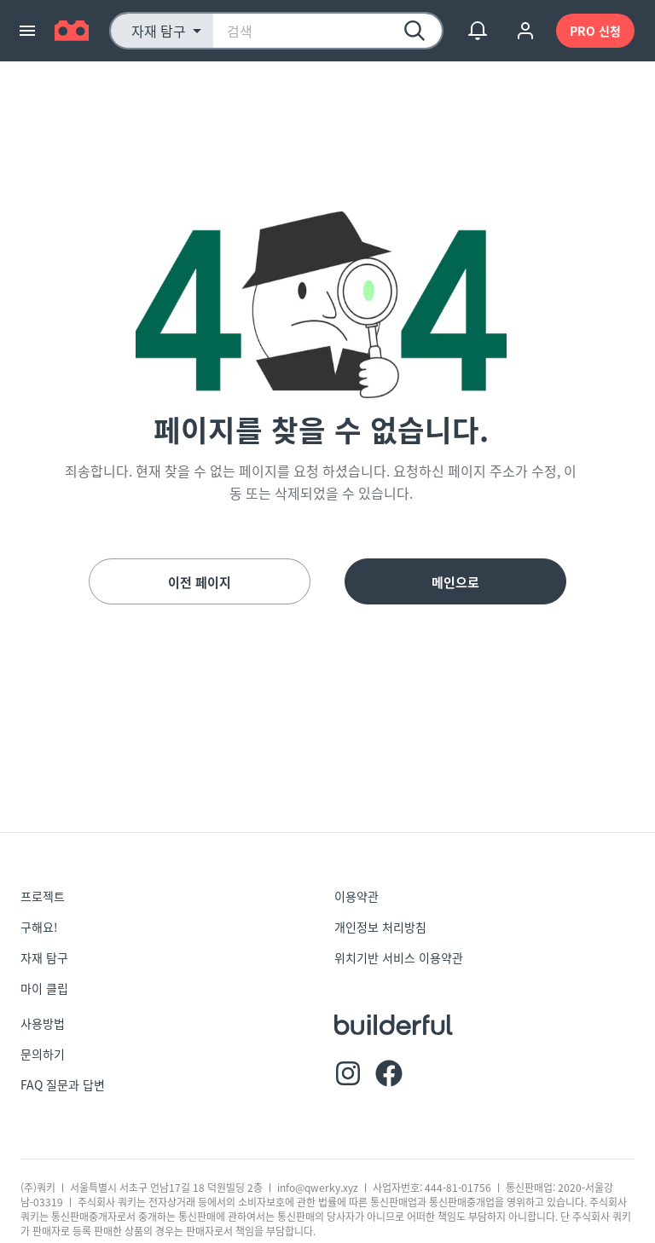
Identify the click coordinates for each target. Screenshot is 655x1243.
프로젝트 (42, 896)
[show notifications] (477, 30)
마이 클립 (44, 988)
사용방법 (42, 1023)
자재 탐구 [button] (158, 30)
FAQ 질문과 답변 (62, 1084)
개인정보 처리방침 (380, 926)
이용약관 (356, 896)
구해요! (39, 926)
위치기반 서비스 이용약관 (398, 957)
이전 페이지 (200, 581)
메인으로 (455, 581)
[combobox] (327, 31)
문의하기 (42, 1053)
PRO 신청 (595, 31)
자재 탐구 (44, 957)
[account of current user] (525, 30)
